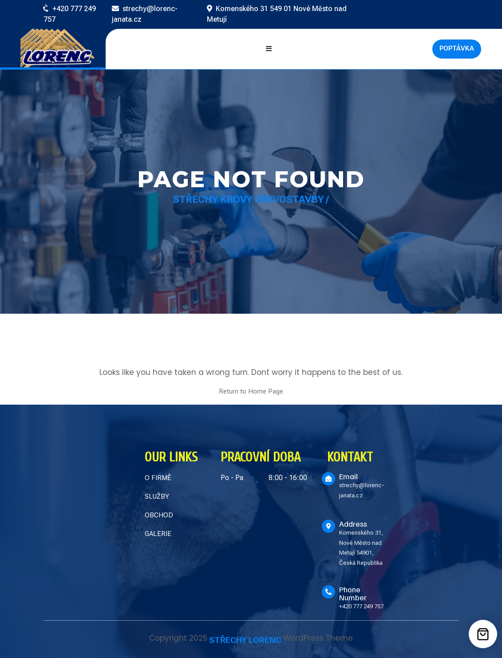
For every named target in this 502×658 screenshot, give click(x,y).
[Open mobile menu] (269, 49)
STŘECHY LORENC (245, 639)
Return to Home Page (251, 391)
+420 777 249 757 (361, 606)
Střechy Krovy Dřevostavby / (251, 199)
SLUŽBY (157, 496)
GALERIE (158, 534)
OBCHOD (159, 515)
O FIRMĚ (158, 478)
